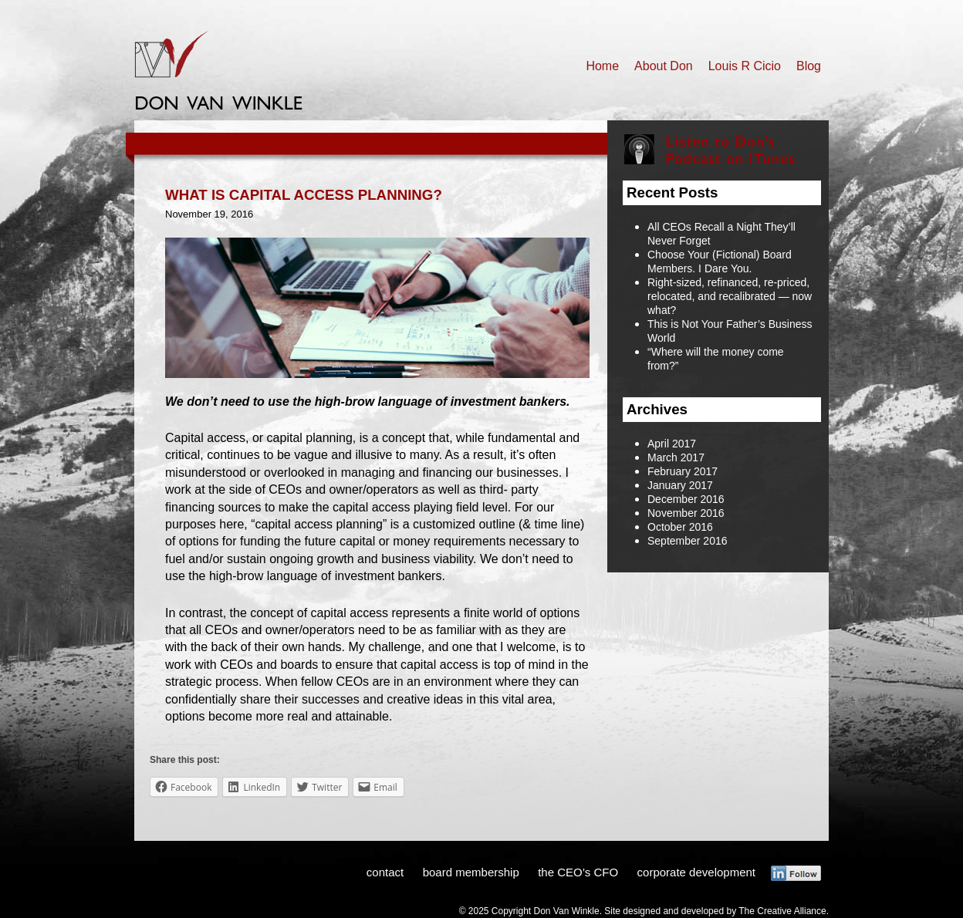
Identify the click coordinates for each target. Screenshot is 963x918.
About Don (663, 66)
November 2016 (686, 513)
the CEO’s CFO (578, 872)
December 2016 (686, 499)
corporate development (696, 872)
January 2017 (680, 485)
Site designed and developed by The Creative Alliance (715, 911)
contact (385, 872)
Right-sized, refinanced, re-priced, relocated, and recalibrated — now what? (729, 296)
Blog (808, 66)
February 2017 (682, 471)
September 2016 (687, 541)
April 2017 (671, 443)
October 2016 (680, 527)
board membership (471, 872)
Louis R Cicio (744, 66)
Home (602, 66)
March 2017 (676, 457)
